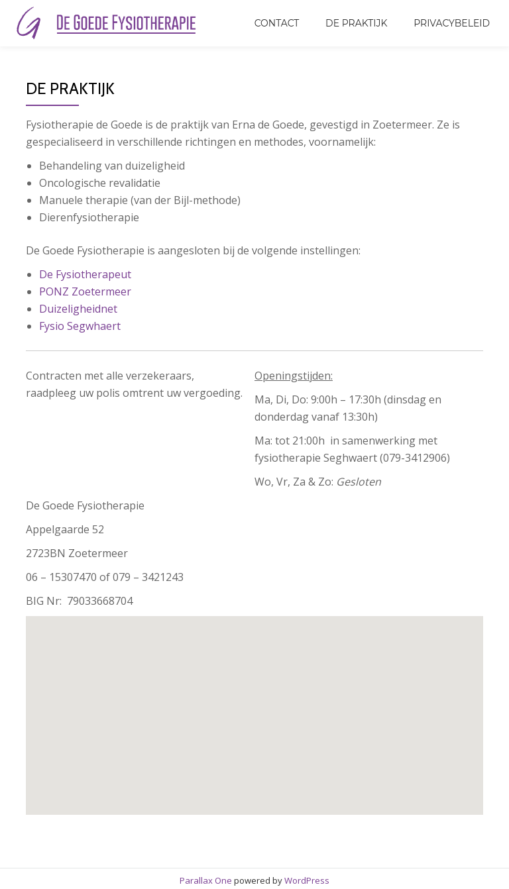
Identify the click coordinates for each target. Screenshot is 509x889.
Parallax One (207, 880)
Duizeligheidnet (78, 308)
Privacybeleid (452, 23)
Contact (277, 23)
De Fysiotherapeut (85, 274)
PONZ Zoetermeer (85, 291)
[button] (279, 730)
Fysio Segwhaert (80, 326)
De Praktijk (356, 23)
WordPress (306, 880)
